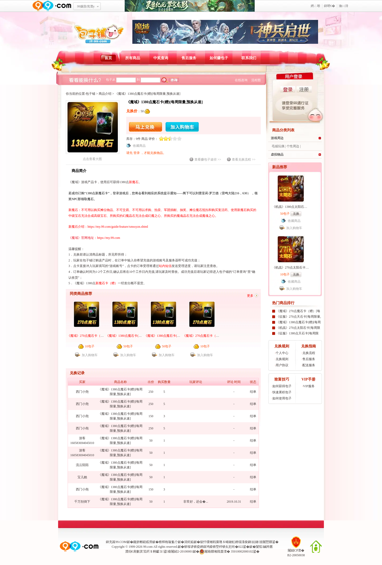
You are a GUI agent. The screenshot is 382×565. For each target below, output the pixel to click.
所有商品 (132, 58)
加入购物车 (182, 127)
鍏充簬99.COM (116, 542)
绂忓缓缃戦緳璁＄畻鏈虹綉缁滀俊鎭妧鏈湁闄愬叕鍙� (239, 542)
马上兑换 (145, 127)
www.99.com (52, 6)
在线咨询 (241, 80)
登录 (137, 153)
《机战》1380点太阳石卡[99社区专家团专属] (303, 207)
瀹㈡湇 (343, 6)
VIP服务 (308, 386)
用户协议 (282, 365)
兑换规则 (282, 359)
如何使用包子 (282, 398)
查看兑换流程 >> (243, 159)
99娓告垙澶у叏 (86, 8)
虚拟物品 (277, 154)
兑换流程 (308, 353)
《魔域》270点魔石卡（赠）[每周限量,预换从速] (217, 336)
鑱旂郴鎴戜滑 (142, 542)
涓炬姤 (189, 542)
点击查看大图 (92, 157)
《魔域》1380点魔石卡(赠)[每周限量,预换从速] (177, 336)
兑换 (296, 213)
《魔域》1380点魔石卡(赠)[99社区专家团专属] (138, 336)
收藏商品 (139, 146)
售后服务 (188, 58)
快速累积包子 (282, 392)
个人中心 (282, 353)
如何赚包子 (219, 58)
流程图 (256, 80)
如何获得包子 (282, 386)
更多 (250, 295)
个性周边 (292, 146)
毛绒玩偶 (278, 146)
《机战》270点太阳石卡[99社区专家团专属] (302, 267)
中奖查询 (160, 58)
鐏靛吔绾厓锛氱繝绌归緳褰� (190, 6)
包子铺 (90, 94)
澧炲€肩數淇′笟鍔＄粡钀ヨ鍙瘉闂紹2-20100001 (159, 551)
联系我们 (248, 58)
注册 (304, 89)
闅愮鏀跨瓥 (264, 547)
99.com (148, 547)
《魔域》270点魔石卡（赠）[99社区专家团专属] (100, 336)
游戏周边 (277, 138)
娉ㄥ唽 (315, 6)
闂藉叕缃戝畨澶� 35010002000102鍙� (229, 551)
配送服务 (308, 365)
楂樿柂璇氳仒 (168, 542)
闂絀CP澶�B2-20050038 (296, 551)
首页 (108, 58)
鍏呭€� (329, 6)
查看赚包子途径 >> (207, 159)
